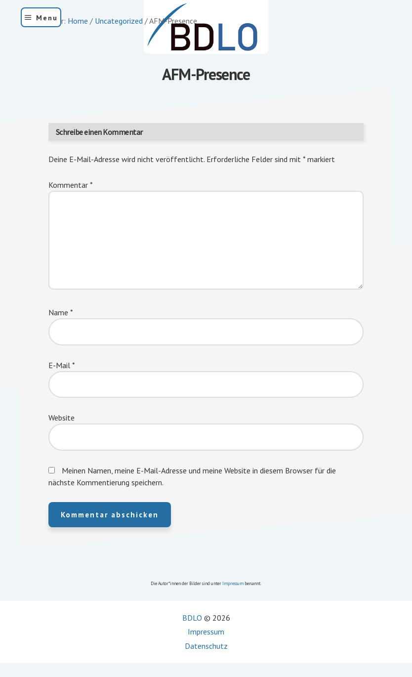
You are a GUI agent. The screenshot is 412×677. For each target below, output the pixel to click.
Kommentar (70, 185)
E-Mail (61, 365)
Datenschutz (206, 646)
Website (61, 418)
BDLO (192, 618)
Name (60, 312)
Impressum (233, 583)
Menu (47, 17)
